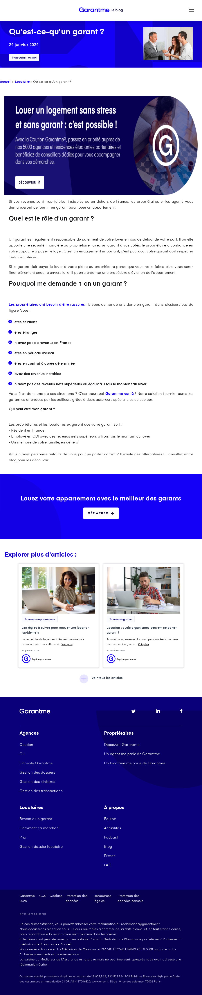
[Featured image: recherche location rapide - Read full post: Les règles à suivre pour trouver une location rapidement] (58, 590)
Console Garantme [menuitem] (36, 762)
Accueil (5, 81)
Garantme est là (119, 393)
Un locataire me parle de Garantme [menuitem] (134, 762)
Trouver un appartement (40, 619)
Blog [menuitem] (108, 846)
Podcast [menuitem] (111, 837)
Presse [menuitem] (109, 855)
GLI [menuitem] (22, 753)
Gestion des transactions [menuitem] (41, 790)
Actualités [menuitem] (112, 827)
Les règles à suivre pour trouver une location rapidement (55, 630)
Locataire (22, 81)
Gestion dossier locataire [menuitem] (41, 846)
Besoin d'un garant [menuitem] (36, 818)
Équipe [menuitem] (110, 818)
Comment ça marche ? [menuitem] (39, 827)
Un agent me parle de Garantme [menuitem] (132, 753)
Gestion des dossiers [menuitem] (37, 772)
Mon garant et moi (24, 57)
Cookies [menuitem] (56, 896)
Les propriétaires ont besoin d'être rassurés (47, 304)
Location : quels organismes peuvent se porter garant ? (142, 630)
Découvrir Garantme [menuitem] (121, 744)
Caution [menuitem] (26, 744)
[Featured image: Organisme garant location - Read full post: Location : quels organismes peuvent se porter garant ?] (143, 590)
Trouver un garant (121, 619)
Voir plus (66, 644)
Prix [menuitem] (23, 837)
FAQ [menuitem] (107, 864)
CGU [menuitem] (43, 896)
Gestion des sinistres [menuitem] (37, 781)
